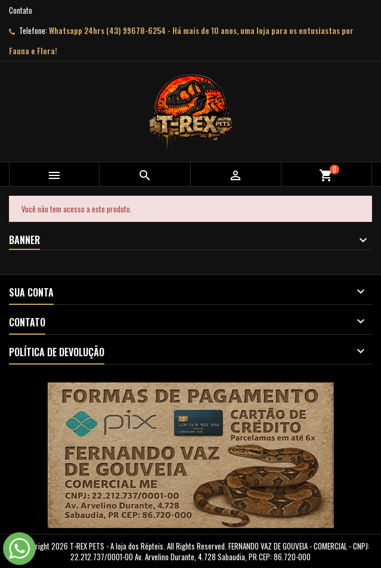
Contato (20, 10)
